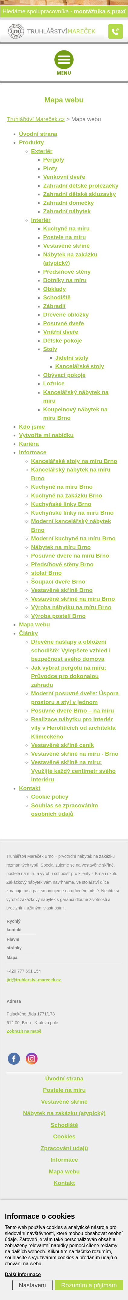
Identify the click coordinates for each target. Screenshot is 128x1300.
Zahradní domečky (68, 203)
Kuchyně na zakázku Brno (66, 495)
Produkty (31, 142)
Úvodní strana (38, 134)
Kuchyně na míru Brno (62, 487)
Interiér (40, 220)
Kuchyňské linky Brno (61, 504)
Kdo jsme (32, 426)
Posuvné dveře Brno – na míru (72, 710)
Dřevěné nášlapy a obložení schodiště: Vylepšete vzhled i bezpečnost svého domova (70, 650)
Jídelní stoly (71, 358)
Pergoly (53, 159)
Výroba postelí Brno (58, 616)
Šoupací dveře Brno (58, 581)
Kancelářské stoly (79, 366)
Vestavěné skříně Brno (62, 590)
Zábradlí (54, 306)
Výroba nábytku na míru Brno (71, 607)
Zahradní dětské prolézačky (80, 185)
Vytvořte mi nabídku (46, 435)
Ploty (50, 168)
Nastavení (32, 1285)
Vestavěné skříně (66, 246)
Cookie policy (50, 796)
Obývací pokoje (64, 375)
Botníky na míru (65, 280)
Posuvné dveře (63, 323)
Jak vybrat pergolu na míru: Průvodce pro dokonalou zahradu (68, 676)
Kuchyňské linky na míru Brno (72, 513)
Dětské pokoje (62, 340)
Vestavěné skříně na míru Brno (73, 599)
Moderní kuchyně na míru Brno (73, 538)
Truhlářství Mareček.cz (36, 119)
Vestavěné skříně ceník (62, 745)
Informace (32, 452)
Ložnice (54, 383)
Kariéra (29, 444)
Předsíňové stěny (67, 272)
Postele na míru (64, 237)
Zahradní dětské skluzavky (79, 194)
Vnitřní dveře (60, 332)
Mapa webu (34, 624)
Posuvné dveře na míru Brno (70, 555)
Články (28, 633)
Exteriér (42, 151)
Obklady (54, 289)
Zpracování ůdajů (64, 1148)
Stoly (50, 349)
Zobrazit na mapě (24, 1031)
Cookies (64, 1136)
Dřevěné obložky (66, 314)
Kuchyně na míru (66, 228)
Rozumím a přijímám (89, 1285)
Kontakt (29, 788)
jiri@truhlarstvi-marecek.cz (34, 979)
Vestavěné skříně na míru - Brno (74, 754)
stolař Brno (46, 573)
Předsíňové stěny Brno (62, 564)
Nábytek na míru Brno (61, 547)
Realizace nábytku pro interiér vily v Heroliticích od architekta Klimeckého (73, 728)
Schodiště (57, 297)
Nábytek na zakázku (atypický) (64, 1113)
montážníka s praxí (100, 11)
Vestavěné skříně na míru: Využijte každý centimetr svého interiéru (73, 771)
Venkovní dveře (64, 177)
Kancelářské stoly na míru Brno (74, 461)
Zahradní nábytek (67, 211)
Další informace (23, 1274)
